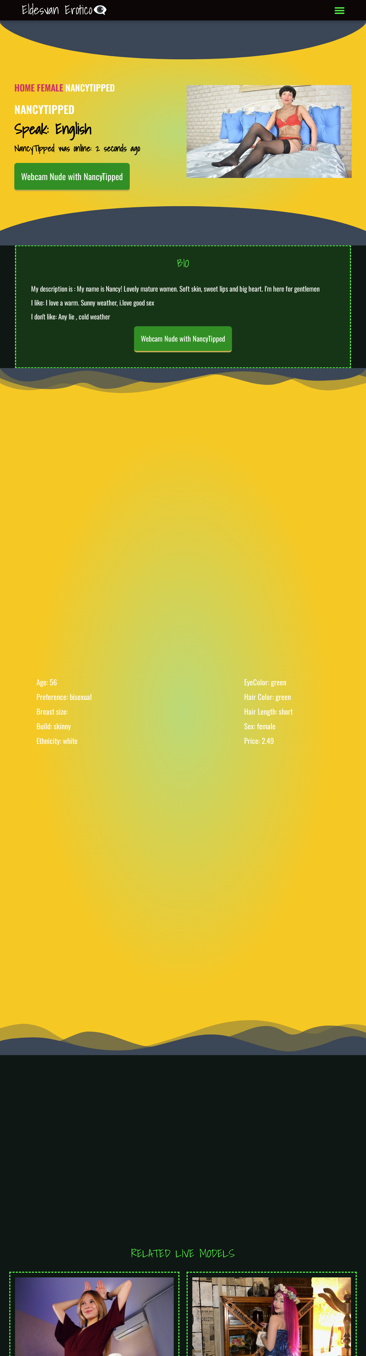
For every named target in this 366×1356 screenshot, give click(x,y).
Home (24, 87)
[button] (340, 10)
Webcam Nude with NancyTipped (72, 176)
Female (50, 87)
